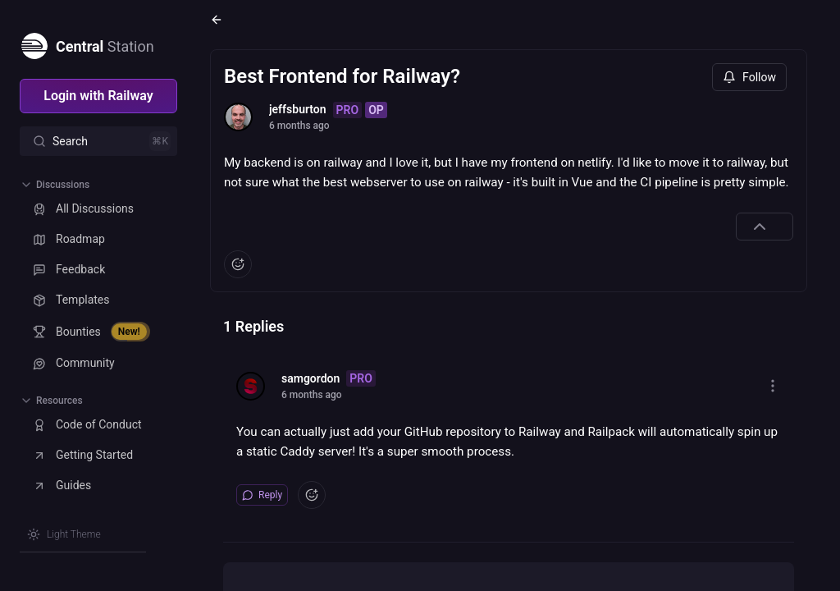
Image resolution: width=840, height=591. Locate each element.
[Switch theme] (64, 534)
